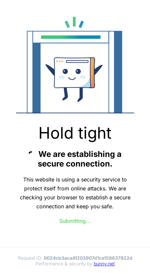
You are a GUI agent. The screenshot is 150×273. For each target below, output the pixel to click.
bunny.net (104, 263)
